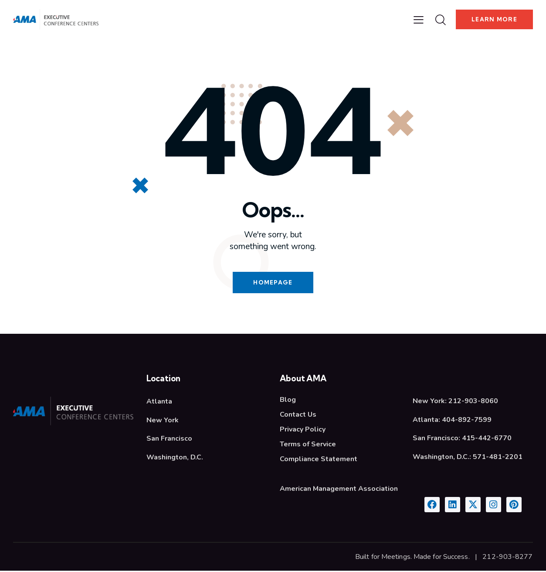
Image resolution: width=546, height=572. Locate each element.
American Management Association (339, 489)
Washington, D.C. (174, 458)
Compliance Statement (318, 460)
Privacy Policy (303, 430)
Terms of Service (308, 445)
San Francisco (169, 439)
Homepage (272, 282)
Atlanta (159, 402)
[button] (418, 20)
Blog (288, 400)
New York (162, 421)
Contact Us (298, 415)
